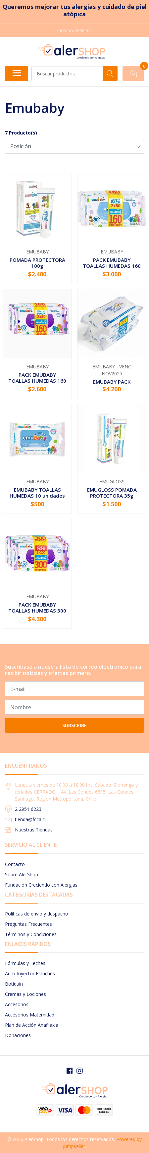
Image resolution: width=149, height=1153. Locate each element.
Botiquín (14, 984)
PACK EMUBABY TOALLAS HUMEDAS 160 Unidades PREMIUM (112, 265)
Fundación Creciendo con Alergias (41, 885)
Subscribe (74, 725)
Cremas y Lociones (25, 994)
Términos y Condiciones (31, 934)
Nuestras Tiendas (34, 829)
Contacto (15, 864)
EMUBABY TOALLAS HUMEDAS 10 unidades (37, 492)
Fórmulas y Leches (25, 963)
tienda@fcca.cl (30, 819)
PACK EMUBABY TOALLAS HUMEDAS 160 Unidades (37, 380)
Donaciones (18, 1035)
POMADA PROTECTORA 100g (37, 262)
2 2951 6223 (28, 809)
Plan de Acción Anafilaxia (31, 1025)
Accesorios (16, 1004)
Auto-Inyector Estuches (30, 973)
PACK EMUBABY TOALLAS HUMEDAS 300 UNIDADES (37, 610)
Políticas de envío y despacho (36, 914)
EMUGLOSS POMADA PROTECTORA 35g (112, 492)
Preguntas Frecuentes (28, 924)
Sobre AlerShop (21, 874)
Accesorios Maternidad (29, 1014)
